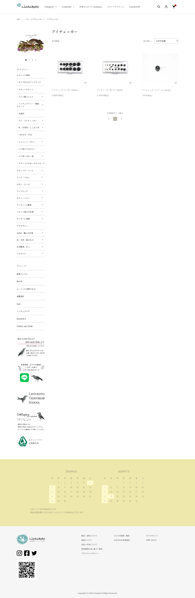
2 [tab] (29, 60)
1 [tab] (26, 60)
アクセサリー (22, 225)
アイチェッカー (53, 19)
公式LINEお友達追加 (122, 540)
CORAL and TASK (25, 326)
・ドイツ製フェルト (25, 96)
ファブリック (22, 191)
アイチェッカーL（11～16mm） (65, 90)
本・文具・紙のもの (25, 239)
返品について (86, 540)
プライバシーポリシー (90, 553)
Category (49, 6)
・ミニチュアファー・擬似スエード (28, 105)
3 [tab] (32, 60)
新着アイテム (22, 274)
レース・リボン (23, 177)
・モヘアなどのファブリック (29, 82)
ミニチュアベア (23, 311)
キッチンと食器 (23, 218)
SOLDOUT (21, 318)
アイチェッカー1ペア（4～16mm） (157, 90)
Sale (18, 304)
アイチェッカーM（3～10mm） (110, 90)
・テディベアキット (25, 89)
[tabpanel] (31, 43)
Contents (66, 6)
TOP (18, 19)
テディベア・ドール (25, 170)
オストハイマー (23, 198)
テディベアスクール (115, 6)
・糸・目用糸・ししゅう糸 (28, 127)
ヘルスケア (21, 253)
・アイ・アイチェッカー (33, 19)
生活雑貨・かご (23, 246)
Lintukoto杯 (134, 6)
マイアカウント (152, 535)
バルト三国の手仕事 (25, 211)
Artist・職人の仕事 (25, 233)
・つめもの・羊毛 (24, 134)
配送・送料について (89, 535)
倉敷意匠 (20, 296)
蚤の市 (19, 281)
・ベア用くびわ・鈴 (25, 156)
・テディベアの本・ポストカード (31, 163)
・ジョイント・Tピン (26, 142)
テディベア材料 (23, 75)
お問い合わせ (151, 540)
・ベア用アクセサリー (26, 149)
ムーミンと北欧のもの (26, 289)
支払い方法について (89, 544)
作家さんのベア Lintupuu (90, 6)
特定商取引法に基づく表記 (91, 549)
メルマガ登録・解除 (121, 535)
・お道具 (20, 113)
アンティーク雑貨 (24, 205)
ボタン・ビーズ (23, 184)
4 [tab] (35, 60)
